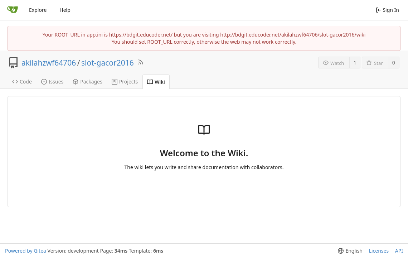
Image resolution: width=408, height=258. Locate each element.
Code (22, 81)
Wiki (156, 81)
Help (65, 9)
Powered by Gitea (25, 250)
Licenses (379, 250)
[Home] (12, 10)
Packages (87, 81)
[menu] (349, 251)
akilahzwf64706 (48, 62)
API (399, 250)
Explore (38, 9)
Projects (125, 81)
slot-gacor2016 (107, 62)
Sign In (387, 9)
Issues (52, 81)
